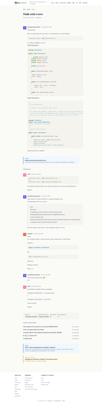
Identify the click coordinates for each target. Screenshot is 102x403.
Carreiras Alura (29, 378)
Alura (42, 378)
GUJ (24, 9)
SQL (73, 3)
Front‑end (63, 3)
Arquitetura (18, 396)
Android (84, 3)
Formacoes (28, 380)
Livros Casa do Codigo (31, 389)
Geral (56, 3)
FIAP (42, 380)
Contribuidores (57, 400)
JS (76, 3)
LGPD (63, 400)
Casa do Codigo (45, 382)
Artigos (27, 382)
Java (52, 3)
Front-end (17, 382)
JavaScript (17, 389)
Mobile (69, 3)
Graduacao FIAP (29, 384)
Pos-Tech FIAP (29, 387)
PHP (80, 3)
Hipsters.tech (44, 384)
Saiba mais (50, 400)
